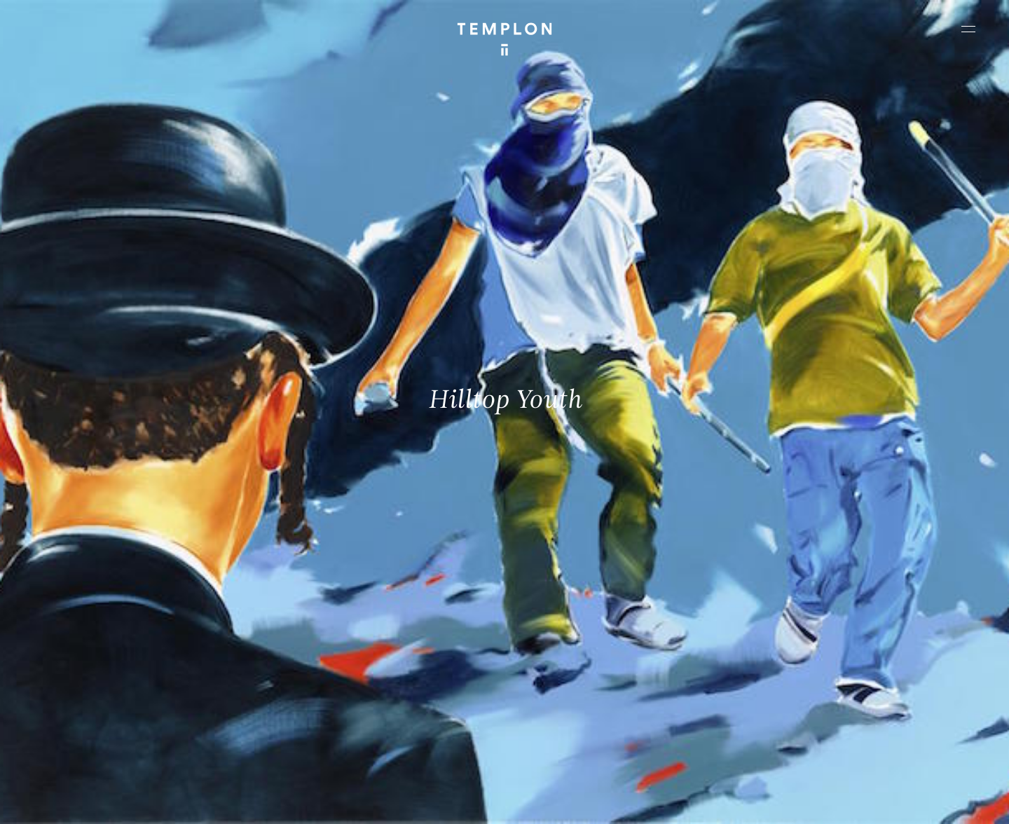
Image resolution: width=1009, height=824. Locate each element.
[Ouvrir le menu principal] (968, 29)
